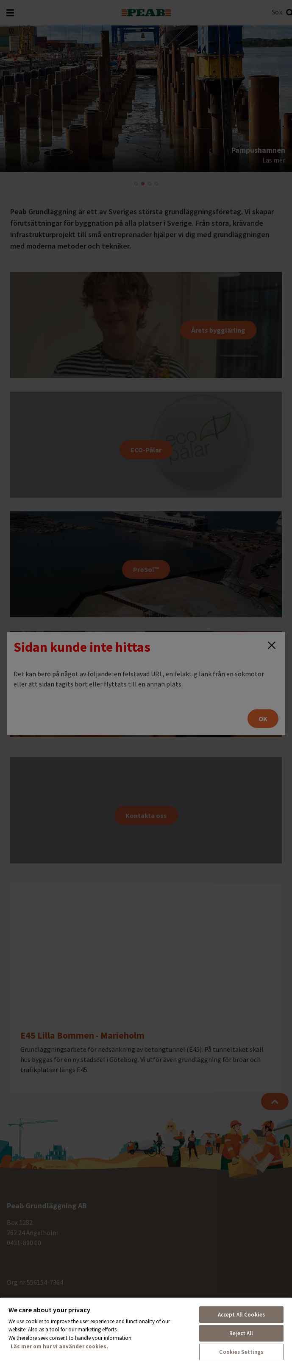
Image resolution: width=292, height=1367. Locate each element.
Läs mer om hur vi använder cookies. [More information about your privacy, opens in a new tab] (59, 1346)
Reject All (241, 1333)
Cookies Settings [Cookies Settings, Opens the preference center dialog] (241, 1352)
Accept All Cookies (241, 1314)
